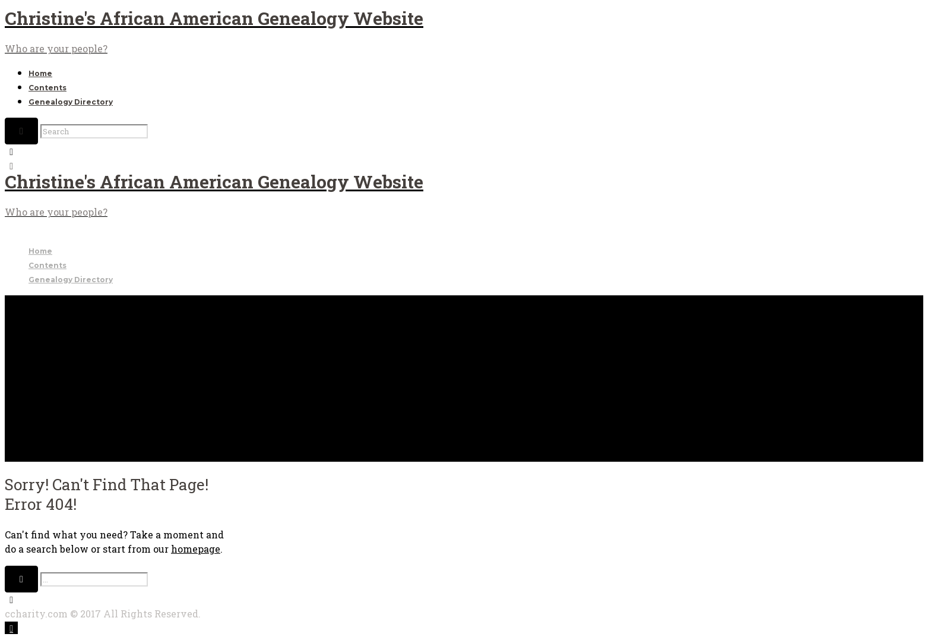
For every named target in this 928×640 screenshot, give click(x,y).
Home (40, 73)
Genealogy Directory (70, 101)
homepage (195, 549)
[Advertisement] (464, 378)
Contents (47, 87)
